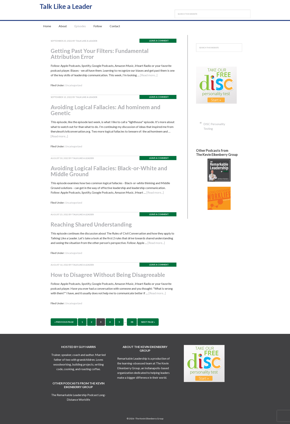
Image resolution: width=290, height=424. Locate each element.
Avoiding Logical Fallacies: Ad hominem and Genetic (108, 109)
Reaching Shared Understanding (93, 224)
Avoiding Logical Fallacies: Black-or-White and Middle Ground (111, 170)
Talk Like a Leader (67, 6)
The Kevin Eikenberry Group (149, 418)
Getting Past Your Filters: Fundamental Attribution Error (102, 53)
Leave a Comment (159, 40)
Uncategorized (73, 85)
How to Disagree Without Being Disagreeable (110, 274)
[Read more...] (148, 75)
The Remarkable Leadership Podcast (74, 395)
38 (132, 322)
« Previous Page (64, 322)
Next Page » (148, 322)
